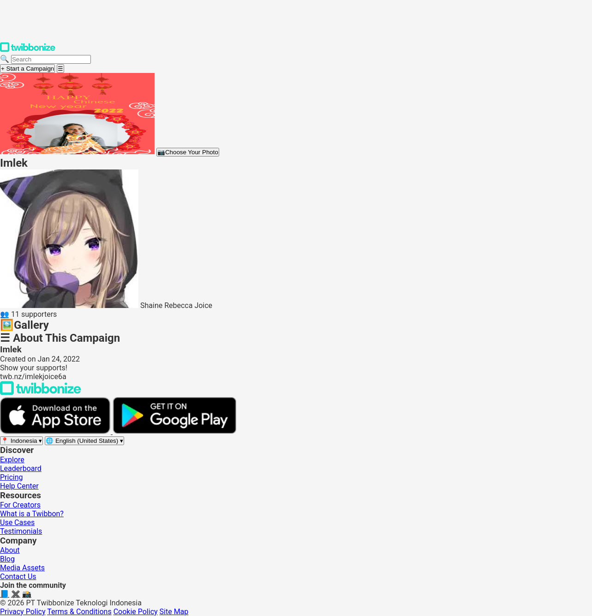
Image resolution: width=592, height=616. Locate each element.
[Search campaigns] (51, 59)
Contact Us (18, 576)
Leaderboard (21, 468)
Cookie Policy (136, 611)
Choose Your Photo (187, 152)
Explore (12, 459)
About (10, 550)
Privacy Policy (23, 611)
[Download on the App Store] (56, 431)
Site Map (174, 611)
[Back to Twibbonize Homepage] (40, 392)
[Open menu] (60, 68)
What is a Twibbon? (32, 513)
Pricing (11, 477)
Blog (7, 559)
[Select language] (84, 440)
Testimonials (21, 531)
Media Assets (22, 567)
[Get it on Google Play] (174, 431)
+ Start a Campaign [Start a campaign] (27, 68)
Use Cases (17, 522)
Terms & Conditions (79, 611)
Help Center (19, 486)
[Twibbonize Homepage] (27, 50)
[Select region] (21, 440)
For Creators (20, 505)
